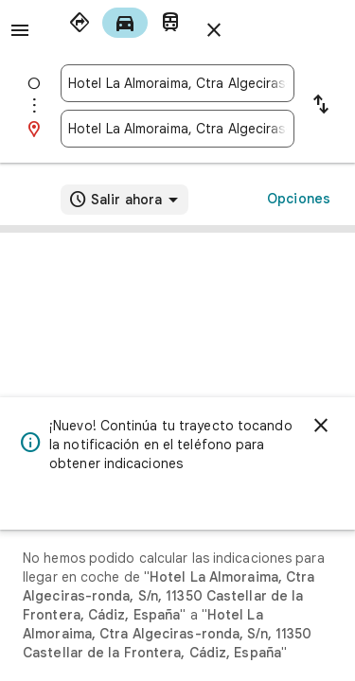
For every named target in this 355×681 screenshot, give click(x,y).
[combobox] (177, 83)
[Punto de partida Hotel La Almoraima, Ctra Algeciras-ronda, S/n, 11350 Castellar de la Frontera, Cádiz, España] (177, 83)
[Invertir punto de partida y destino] (320, 106)
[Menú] (20, 30)
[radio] (79, 23)
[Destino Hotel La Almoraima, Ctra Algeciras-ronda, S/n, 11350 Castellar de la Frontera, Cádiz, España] (177, 128)
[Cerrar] (321, 425)
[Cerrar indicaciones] (214, 30)
